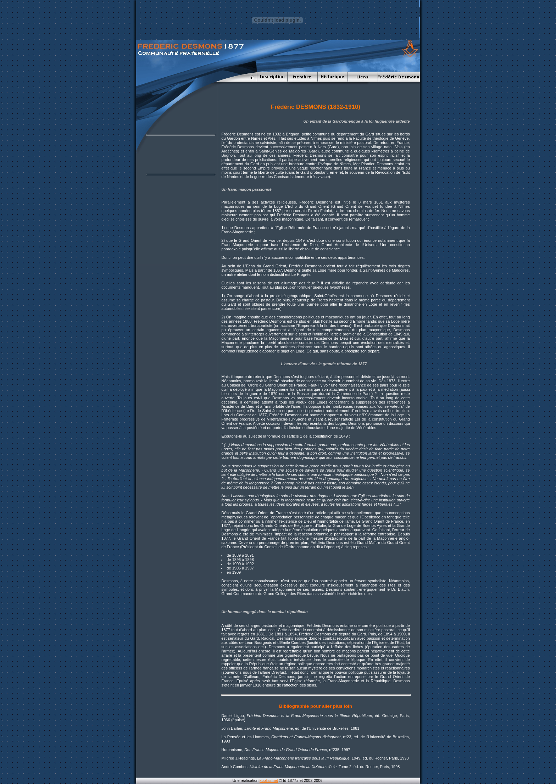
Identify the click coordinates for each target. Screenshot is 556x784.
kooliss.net (269, 780)
